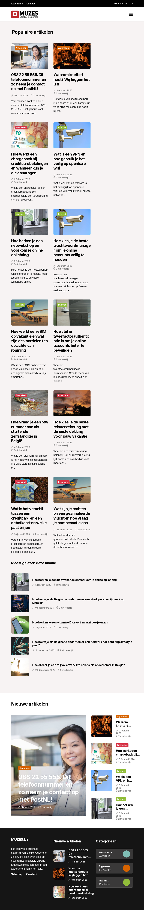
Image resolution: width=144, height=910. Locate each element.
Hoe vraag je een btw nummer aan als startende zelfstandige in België (29, 431)
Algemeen (21, 48)
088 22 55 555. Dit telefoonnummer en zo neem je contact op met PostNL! (28, 81)
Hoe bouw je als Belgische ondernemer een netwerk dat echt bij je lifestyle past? (82, 643)
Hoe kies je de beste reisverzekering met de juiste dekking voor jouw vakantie (71, 429)
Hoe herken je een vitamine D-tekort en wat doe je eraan (70, 622)
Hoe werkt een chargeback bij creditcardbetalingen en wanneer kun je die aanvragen (29, 163)
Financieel (21, 127)
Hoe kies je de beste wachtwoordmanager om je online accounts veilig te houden (72, 250)
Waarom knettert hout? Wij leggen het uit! (71, 79)
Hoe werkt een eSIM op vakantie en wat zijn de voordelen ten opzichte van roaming (29, 341)
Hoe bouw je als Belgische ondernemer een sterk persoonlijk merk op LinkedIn (78, 601)
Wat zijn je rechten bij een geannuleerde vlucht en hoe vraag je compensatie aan (71, 515)
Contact (30, 3)
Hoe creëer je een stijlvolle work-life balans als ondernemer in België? (78, 665)
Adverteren (17, 3)
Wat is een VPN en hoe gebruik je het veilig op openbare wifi (69, 161)
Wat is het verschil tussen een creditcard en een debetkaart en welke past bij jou (29, 518)
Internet (62, 127)
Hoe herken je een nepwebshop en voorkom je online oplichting (27, 247)
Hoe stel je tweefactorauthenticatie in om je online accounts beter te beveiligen (71, 341)
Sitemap (17, 874)
